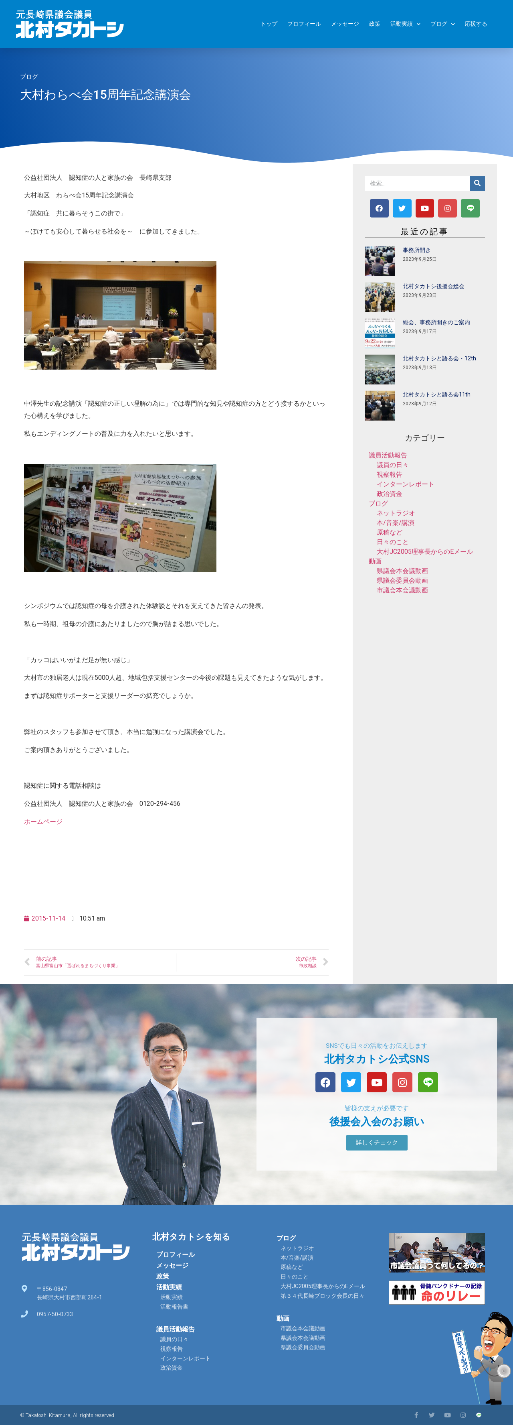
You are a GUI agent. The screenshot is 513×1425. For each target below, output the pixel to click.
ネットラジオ (396, 513)
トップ (269, 23)
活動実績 (405, 24)
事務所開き (417, 250)
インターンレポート (405, 484)
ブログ (442, 24)
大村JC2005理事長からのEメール (425, 551)
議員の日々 (393, 465)
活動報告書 (174, 1306)
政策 (374, 23)
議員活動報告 (388, 455)
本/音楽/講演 (395, 522)
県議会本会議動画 (402, 571)
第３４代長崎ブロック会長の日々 (323, 1296)
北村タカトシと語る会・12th (439, 358)
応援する (476, 23)
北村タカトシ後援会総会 (434, 286)
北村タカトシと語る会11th (437, 394)
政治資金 (389, 494)
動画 (375, 561)
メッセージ (345, 23)
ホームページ (43, 821)
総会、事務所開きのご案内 (436, 322)
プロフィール (304, 23)
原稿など (389, 532)
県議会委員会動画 (402, 580)
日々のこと (393, 542)
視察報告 (389, 474)
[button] (377, 1143)
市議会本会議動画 (402, 590)
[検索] (477, 183)
